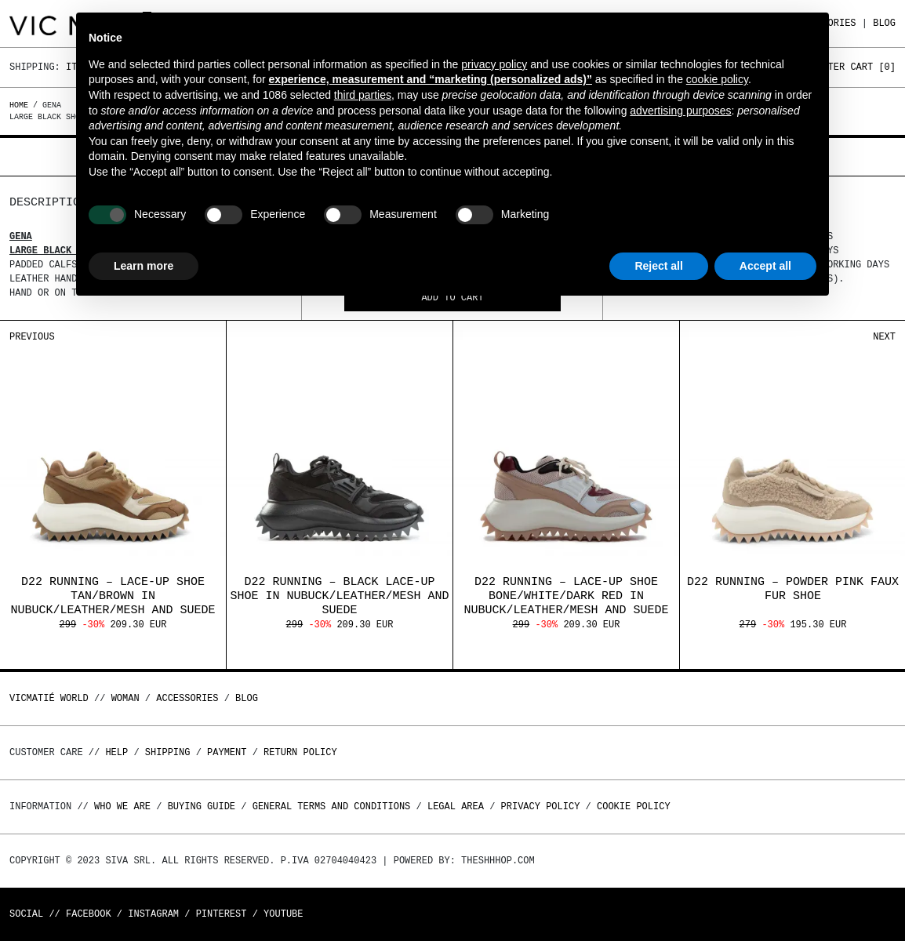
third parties (362, 95)
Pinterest (221, 914)
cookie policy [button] (717, 79)
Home (21, 105)
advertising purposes (680, 110)
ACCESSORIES (187, 698)
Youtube (283, 914)
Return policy (300, 752)
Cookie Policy (634, 806)
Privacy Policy (540, 806)
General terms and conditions (332, 806)
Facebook (88, 914)
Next (884, 336)
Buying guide (201, 806)
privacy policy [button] (494, 64)
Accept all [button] (765, 266)
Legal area (455, 806)
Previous (32, 336)
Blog (884, 23)
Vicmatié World (49, 698)
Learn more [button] (143, 266)
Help (116, 752)
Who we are (122, 806)
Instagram (153, 914)
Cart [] (873, 67)
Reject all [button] (658, 266)
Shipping (168, 752)
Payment (226, 752)
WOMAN (125, 698)
